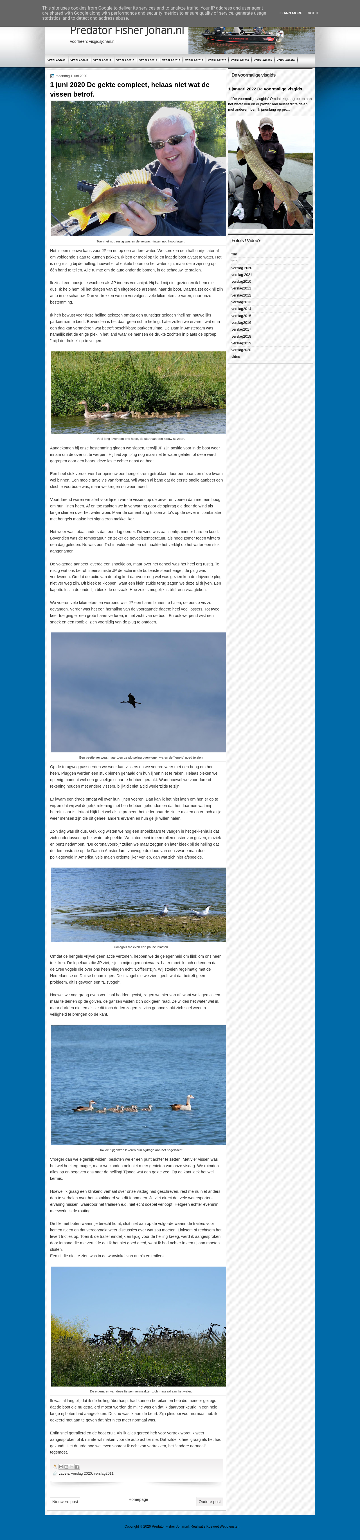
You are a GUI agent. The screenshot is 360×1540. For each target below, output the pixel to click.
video (235, 357)
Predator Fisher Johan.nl (127, 30)
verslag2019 (263, 60)
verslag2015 (171, 60)
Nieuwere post (65, 1501)
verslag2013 (125, 60)
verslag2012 (102, 60)
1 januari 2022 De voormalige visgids (265, 88)
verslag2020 (286, 60)
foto (234, 261)
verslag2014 (148, 60)
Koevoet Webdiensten (222, 1526)
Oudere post (210, 1501)
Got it (313, 13)
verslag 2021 (241, 275)
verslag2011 (80, 60)
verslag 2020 (81, 1473)
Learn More (291, 13)
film (234, 254)
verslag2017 (217, 60)
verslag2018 (240, 60)
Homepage (138, 1499)
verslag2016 (194, 60)
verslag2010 (57, 60)
